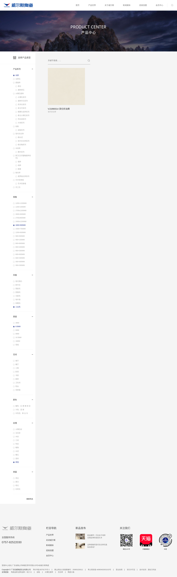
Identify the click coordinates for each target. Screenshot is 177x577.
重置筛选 (29, 499)
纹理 (23, 423)
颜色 (23, 400)
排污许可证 (131, 570)
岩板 (38, 572)
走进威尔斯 (51, 540)
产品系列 (23, 69)
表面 (23, 472)
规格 (23, 197)
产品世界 (92, 5)
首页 (77, 5)
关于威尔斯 (109, 5)
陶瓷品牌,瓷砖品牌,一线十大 (21, 572)
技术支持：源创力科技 (148, 570)
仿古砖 (60, 572)
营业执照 (119, 570)
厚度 (23, 317)
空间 (23, 355)
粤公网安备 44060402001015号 (99, 570)
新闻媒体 (126, 5)
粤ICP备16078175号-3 (41, 570)
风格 (23, 275)
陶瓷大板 (71, 572)
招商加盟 (143, 5)
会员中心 (159, 5)
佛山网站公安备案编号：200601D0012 (68, 570)
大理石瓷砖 (49, 572)
